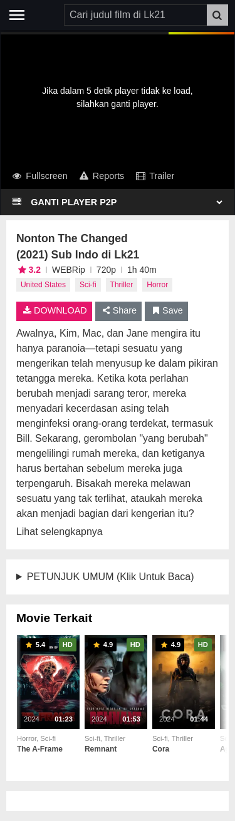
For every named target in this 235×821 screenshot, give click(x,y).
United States (43, 284)
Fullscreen (39, 176)
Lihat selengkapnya (59, 531)
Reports (101, 176)
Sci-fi (88, 284)
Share (118, 310)
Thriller (121, 284)
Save (166, 310)
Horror (157, 284)
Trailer (154, 176)
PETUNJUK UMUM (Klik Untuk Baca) (110, 576)
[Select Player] (126, 202)
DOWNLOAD (54, 310)
